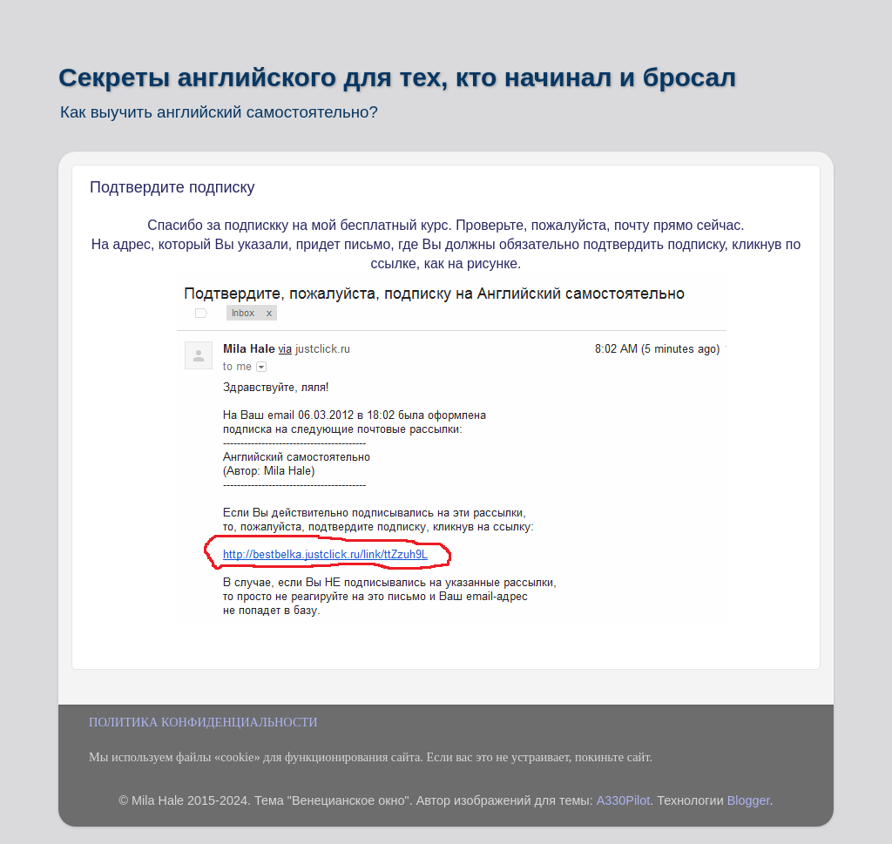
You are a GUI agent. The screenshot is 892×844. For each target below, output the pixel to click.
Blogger (748, 800)
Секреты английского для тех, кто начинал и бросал (397, 77)
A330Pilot (624, 800)
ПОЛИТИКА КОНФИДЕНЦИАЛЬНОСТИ (203, 722)
